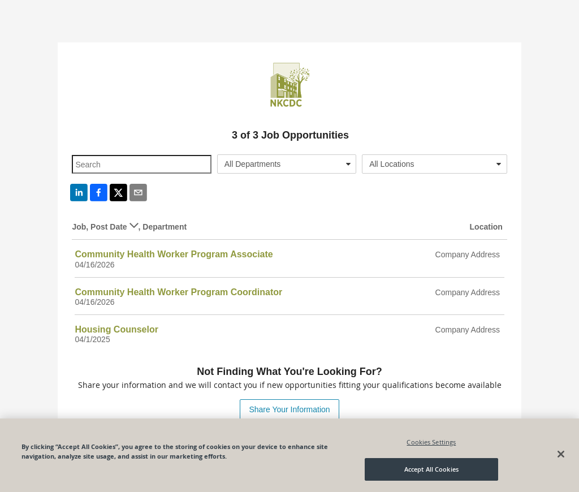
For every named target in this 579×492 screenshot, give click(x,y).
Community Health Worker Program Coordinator (178, 292)
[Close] (560, 454)
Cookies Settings (431, 442)
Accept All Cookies (431, 469)
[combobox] (286, 164)
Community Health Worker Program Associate (174, 254)
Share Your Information (289, 409)
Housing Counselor (116, 329)
